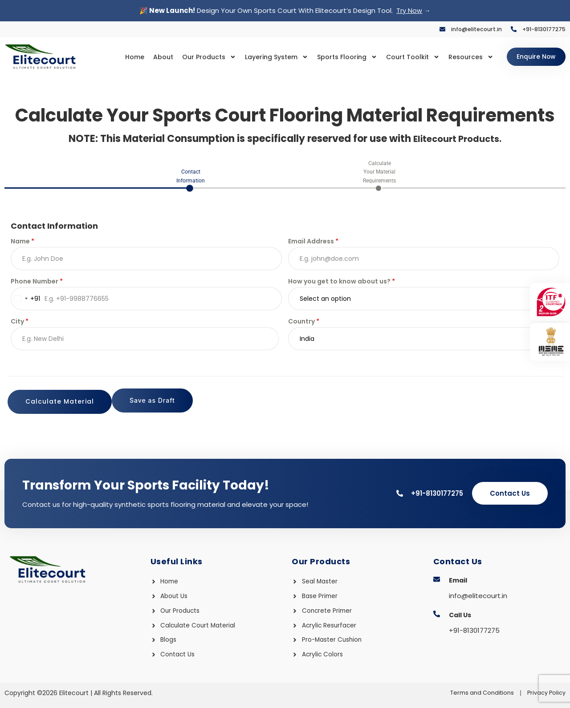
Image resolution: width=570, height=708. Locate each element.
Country (303, 323)
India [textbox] (307, 340)
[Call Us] (436, 610)
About (152, 57)
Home (123, 57)
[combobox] (25, 300)
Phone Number (37, 283)
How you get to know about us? (341, 283)
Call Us (460, 611)
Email (458, 577)
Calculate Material (510, 403)
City (19, 323)
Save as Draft (48, 403)
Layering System (265, 57)
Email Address (313, 243)
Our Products (197, 57)
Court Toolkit (401, 57)
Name (22, 243)
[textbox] (415, 300)
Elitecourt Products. (457, 139)
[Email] (436, 576)
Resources (459, 57)
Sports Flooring (335, 57)
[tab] (190, 180)
